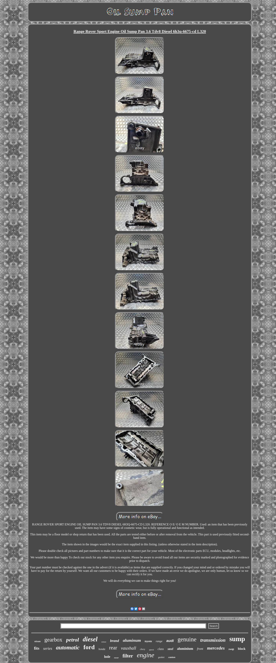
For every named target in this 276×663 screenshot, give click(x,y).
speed (151, 649)
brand (114, 641)
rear (113, 648)
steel (170, 649)
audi (170, 641)
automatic (68, 647)
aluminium (185, 649)
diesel (90, 639)
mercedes (216, 648)
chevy (142, 649)
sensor (103, 642)
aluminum (132, 640)
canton (171, 657)
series (47, 648)
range (159, 641)
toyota (148, 641)
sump (237, 639)
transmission (213, 640)
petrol (72, 640)
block (242, 649)
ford (89, 647)
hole (107, 657)
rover (116, 657)
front (200, 649)
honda (102, 649)
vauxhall (128, 648)
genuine (187, 639)
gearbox (53, 640)
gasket (161, 657)
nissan (37, 641)
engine (145, 655)
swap (231, 649)
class (161, 649)
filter (127, 656)
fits (36, 648)
